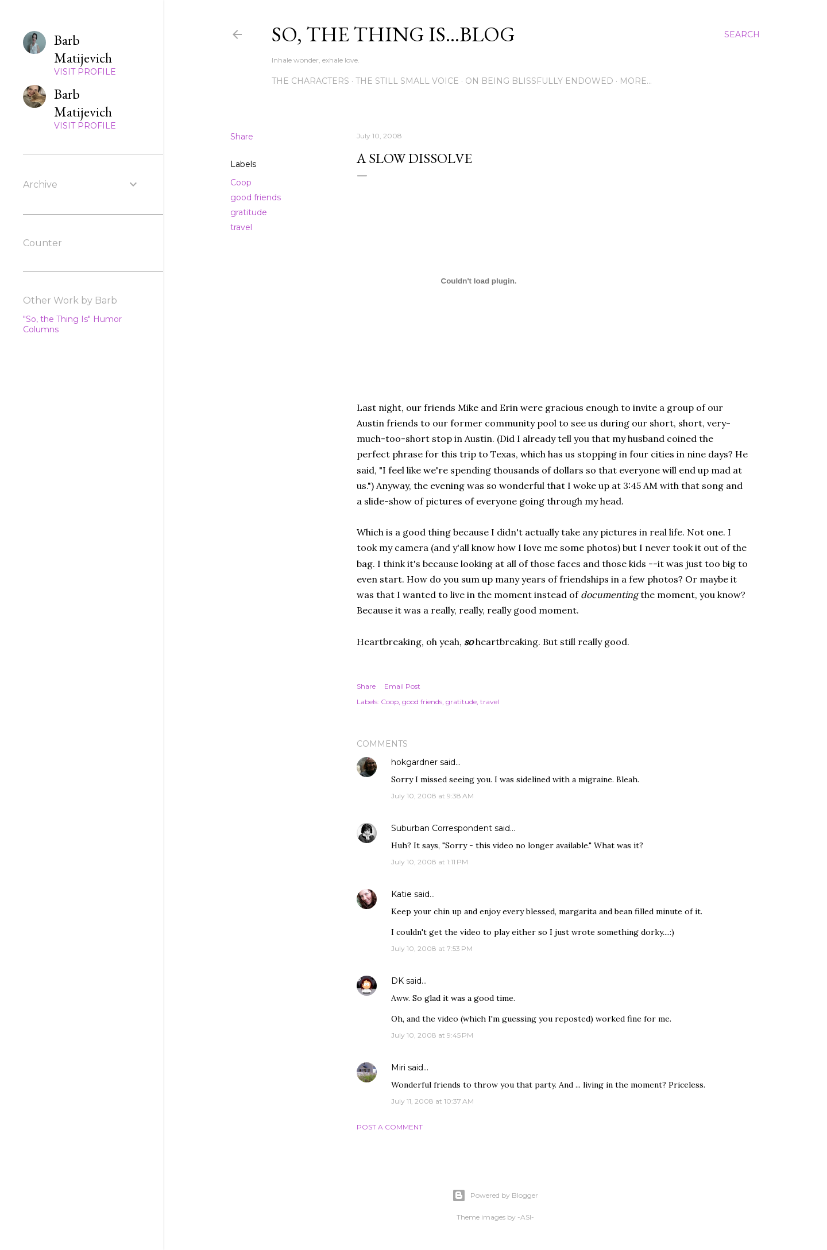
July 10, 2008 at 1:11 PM (429, 861)
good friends (255, 197)
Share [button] (241, 136)
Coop (241, 182)
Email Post (402, 686)
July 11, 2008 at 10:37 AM (432, 1101)
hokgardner (414, 762)
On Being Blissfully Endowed (539, 81)
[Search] (742, 34)
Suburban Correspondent (441, 828)
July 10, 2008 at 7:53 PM (432, 948)
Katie (401, 894)
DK (397, 981)
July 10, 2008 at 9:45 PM (432, 1035)
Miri (398, 1067)
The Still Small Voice (407, 81)
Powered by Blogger (495, 1195)
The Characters (310, 81)
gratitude (248, 212)
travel (241, 227)
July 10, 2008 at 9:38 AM (432, 795)
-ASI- (525, 1217)
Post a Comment (390, 1127)
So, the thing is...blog (393, 34)
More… (636, 81)
